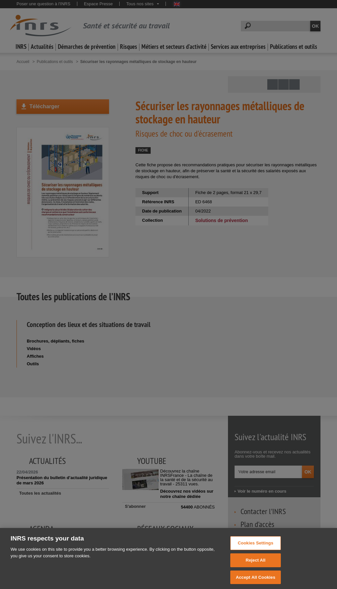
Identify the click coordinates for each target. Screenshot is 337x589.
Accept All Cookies (256, 581)
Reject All (255, 564)
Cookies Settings (256, 547)
